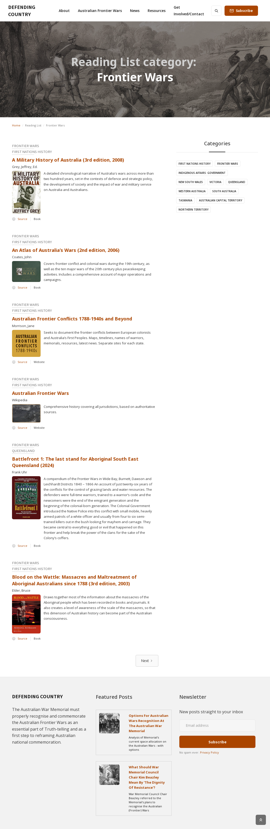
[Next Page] (147, 661)
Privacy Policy (209, 752)
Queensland (236, 182)
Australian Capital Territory (220, 200)
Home (16, 125)
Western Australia (192, 191)
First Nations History (194, 163)
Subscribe (244, 10)
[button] (64, 10)
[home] (28, 10)
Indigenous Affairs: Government (202, 173)
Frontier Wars (227, 163)
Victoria (215, 182)
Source (22, 219)
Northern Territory (193, 209)
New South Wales (191, 182)
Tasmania (185, 200)
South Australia (224, 191)
